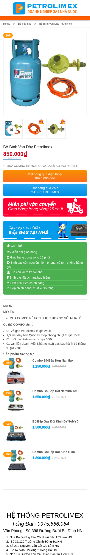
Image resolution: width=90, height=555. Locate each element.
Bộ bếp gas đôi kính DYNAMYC (55, 378)
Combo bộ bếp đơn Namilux (52, 317)
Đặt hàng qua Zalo (45, 147)
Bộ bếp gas (24, 23)
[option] (45, 74)
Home (6, 23)
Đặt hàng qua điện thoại (45, 133)
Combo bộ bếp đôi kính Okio (53, 409)
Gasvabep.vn (43, 548)
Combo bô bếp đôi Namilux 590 (55, 348)
